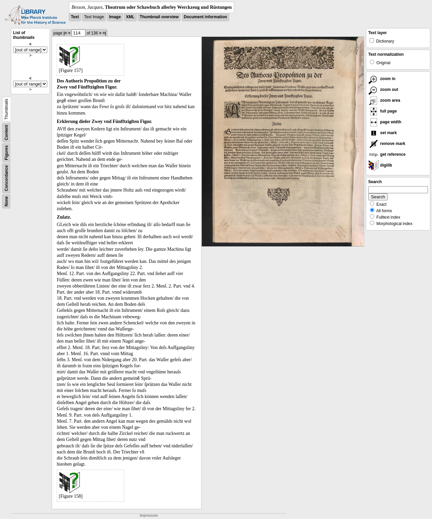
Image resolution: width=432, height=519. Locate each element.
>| (104, 33)
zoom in (382, 78)
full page (382, 111)
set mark (382, 132)
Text (75, 17)
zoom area (384, 100)
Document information (205, 17)
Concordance (6, 178)
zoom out (383, 89)
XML (130, 17)
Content (6, 132)
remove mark (386, 143)
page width (384, 122)
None (6, 201)
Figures (6, 152)
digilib (380, 165)
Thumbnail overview (159, 17)
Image (115, 17)
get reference (387, 154)
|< (65, 33)
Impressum (149, 515)
